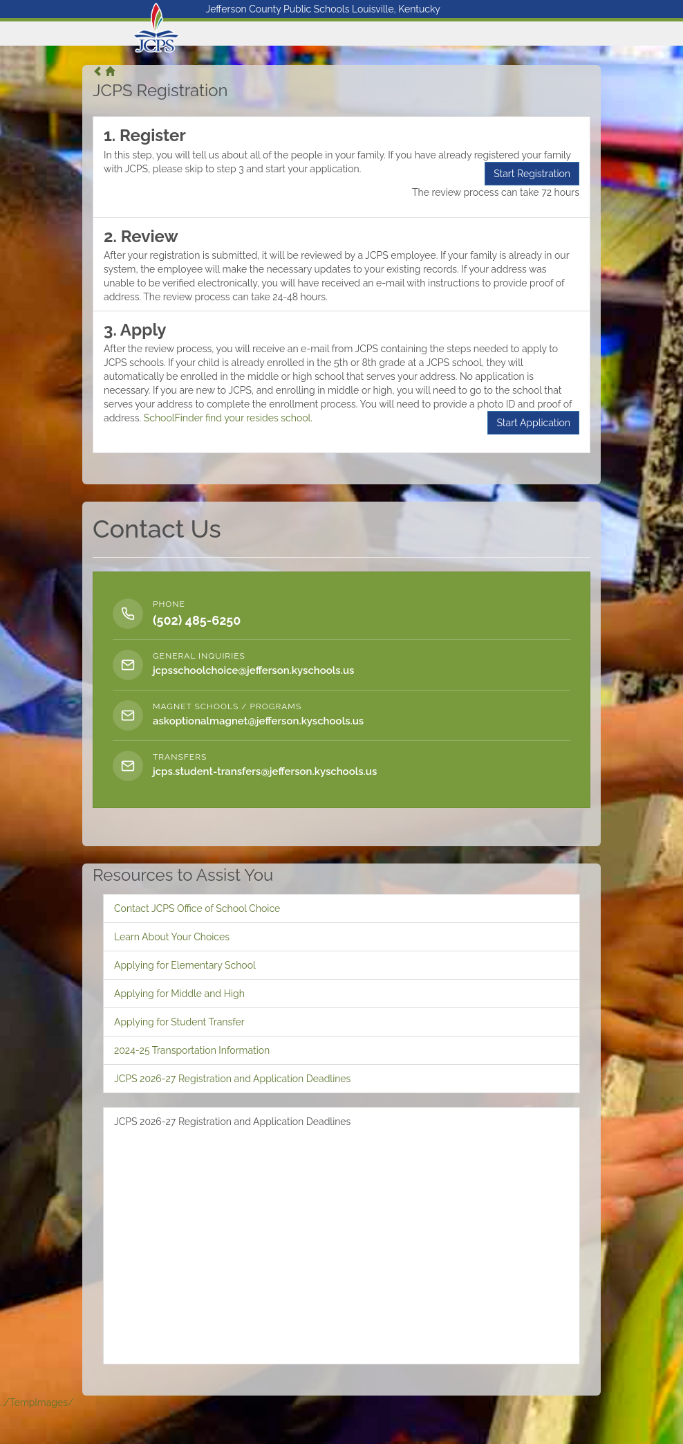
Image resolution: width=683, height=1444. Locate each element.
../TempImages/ (36, 1402)
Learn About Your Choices (172, 936)
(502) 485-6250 (197, 620)
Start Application (533, 422)
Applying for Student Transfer (179, 1021)
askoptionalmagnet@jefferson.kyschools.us (258, 721)
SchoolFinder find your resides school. (228, 417)
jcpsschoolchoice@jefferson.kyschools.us (253, 670)
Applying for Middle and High (179, 993)
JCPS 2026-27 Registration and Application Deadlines (232, 1078)
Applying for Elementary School (185, 965)
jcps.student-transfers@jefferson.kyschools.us (265, 771)
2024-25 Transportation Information (192, 1050)
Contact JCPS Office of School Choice (197, 908)
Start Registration (532, 173)
